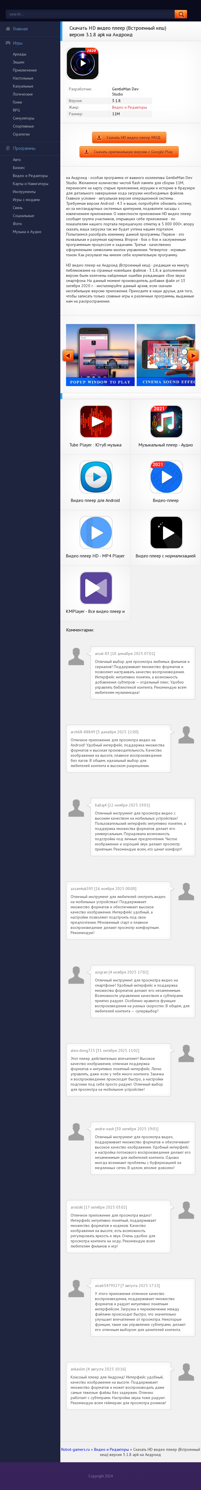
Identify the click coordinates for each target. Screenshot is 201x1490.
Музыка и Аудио (27, 231)
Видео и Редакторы (30, 175)
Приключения (25, 70)
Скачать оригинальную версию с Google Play (133, 151)
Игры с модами (26, 199)
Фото (17, 223)
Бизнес (19, 167)
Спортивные (23, 126)
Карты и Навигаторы (30, 183)
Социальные (23, 215)
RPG (16, 110)
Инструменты (24, 191)
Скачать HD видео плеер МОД (133, 137)
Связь (18, 207)
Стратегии (21, 134)
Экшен (18, 62)
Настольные (23, 78)
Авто (17, 159)
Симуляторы (23, 118)
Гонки (17, 102)
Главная (16, 28)
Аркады (19, 54)
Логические (23, 94)
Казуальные (23, 86)
